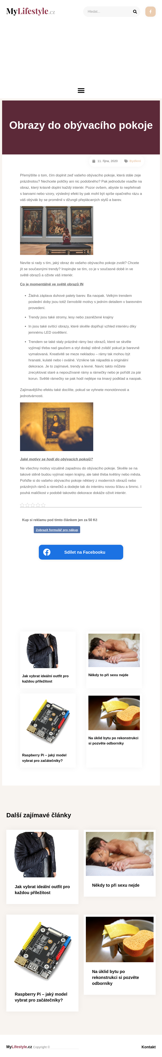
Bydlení (135, 161)
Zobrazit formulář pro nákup (57, 530)
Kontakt (149, 1046)
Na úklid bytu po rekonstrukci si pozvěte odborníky (115, 976)
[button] (81, 90)
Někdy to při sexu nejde (107, 675)
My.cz (28, 1046)
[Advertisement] (81, 55)
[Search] (135, 11)
